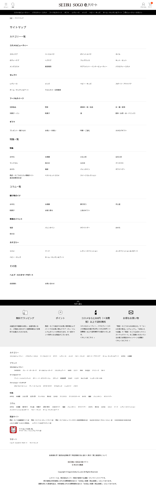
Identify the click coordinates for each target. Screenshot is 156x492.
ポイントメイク (85, 56)
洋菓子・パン (14, 115)
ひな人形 (83, 158)
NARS (69, 370)
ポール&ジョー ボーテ (46, 370)
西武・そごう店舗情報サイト (19, 420)
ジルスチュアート (60, 370)
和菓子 (47, 115)
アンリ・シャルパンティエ (22, 378)
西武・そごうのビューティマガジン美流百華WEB (71, 420)
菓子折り (83, 206)
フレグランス (85, 62)
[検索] (13, 6)
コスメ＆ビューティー (22, 14)
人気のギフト (85, 212)
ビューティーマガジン (134, 14)
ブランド (13, 363)
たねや (70, 378)
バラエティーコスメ (123, 68)
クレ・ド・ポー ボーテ (30, 370)
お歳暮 (47, 158)
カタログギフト (121, 132)
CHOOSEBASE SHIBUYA (122, 420)
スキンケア (14, 56)
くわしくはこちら (86, 337)
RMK (81, 370)
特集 (11, 149)
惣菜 (46, 109)
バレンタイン (85, 171)
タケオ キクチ (47, 386)
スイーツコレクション (88, 177)
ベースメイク (50, 56)
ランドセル (14, 164)
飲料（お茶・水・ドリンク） (126, 115)
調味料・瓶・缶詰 (86, 109)
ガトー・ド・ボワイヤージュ (42, 378)
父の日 (82, 164)
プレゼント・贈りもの (18, 132)
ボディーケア (14, 62)
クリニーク (95, 370)
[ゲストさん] (142, 6)
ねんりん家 (84, 378)
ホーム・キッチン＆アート (112, 14)
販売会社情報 (63, 455)
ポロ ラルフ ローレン (20, 386)
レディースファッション (89, 253)
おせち (12, 171)
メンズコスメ (14, 68)
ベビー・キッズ (94, 14)
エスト (76, 370)
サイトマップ (34, 443)
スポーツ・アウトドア (124, 85)
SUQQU (87, 370)
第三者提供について (100, 455)
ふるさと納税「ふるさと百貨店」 (20, 423)
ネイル (118, 56)
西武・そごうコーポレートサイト (41, 420)
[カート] (149, 6)
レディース (76, 14)
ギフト (67, 14)
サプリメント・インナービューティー (93, 68)
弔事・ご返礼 (85, 132)
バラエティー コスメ (39, 14)
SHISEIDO (17, 370)
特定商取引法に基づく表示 (81, 455)
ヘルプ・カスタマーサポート (21, 276)
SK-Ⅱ (103, 370)
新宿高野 (63, 378)
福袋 (46, 171)
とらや (77, 378)
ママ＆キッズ (58, 386)
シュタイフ (67, 386)
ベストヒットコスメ (52, 177)
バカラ (76, 386)
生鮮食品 (13, 109)
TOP (11, 20)
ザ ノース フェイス (35, 386)
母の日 (47, 164)
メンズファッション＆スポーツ (127, 253)
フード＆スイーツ (55, 14)
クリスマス (120, 164)
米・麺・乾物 (120, 109)
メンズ (84, 14)
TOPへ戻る (78, 304)
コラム (12, 403)
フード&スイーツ (17, 100)
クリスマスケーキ (74, 396)
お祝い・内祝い (50, 132)
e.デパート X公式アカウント (41, 423)
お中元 (12, 158)
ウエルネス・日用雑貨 (53, 91)
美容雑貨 (48, 68)
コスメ (12, 253)
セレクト (13, 76)
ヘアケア (48, 62)
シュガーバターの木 (96, 378)
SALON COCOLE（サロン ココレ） (100, 420)
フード (47, 253)
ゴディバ (55, 378)
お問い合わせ (50, 285)
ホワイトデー (120, 171)
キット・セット (121, 62)
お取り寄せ (49, 212)
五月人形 (119, 158)
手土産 (118, 206)
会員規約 (13, 285)
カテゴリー (14, 352)
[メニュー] (6, 6)
